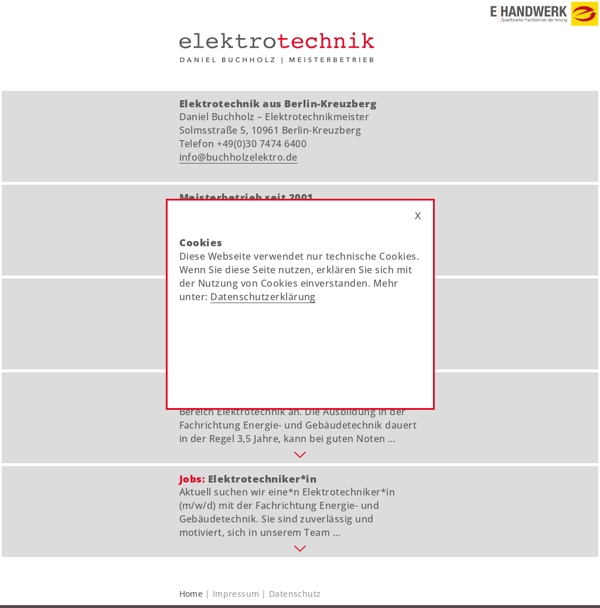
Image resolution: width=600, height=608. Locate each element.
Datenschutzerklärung (263, 296)
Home (191, 593)
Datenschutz (295, 593)
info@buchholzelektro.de (238, 157)
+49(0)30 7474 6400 (261, 143)
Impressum (236, 593)
